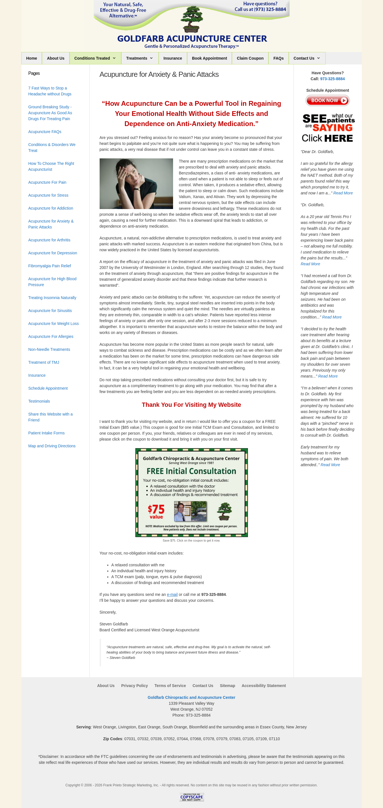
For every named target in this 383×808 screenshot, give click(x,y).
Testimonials (39, 401)
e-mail (172, 594)
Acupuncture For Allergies (50, 336)
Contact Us (309, 58)
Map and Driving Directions (52, 446)
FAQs (279, 58)
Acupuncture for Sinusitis (50, 310)
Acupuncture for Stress (48, 195)
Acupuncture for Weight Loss (53, 323)
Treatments (142, 58)
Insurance (172, 58)
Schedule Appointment (48, 388)
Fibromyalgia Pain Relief (49, 266)
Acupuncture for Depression (52, 253)
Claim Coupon (250, 58)
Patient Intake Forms (46, 433)
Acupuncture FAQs (45, 131)
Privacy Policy (134, 685)
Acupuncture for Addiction (50, 208)
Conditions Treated (97, 58)
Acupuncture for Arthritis (49, 240)
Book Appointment (209, 58)
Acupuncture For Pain (47, 182)
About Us (55, 58)
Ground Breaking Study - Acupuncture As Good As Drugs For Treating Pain (50, 113)
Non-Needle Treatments (49, 349)
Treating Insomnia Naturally (52, 297)
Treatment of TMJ (43, 362)
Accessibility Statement (264, 685)
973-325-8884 (332, 79)
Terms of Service (170, 685)
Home (31, 58)
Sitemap (227, 685)
